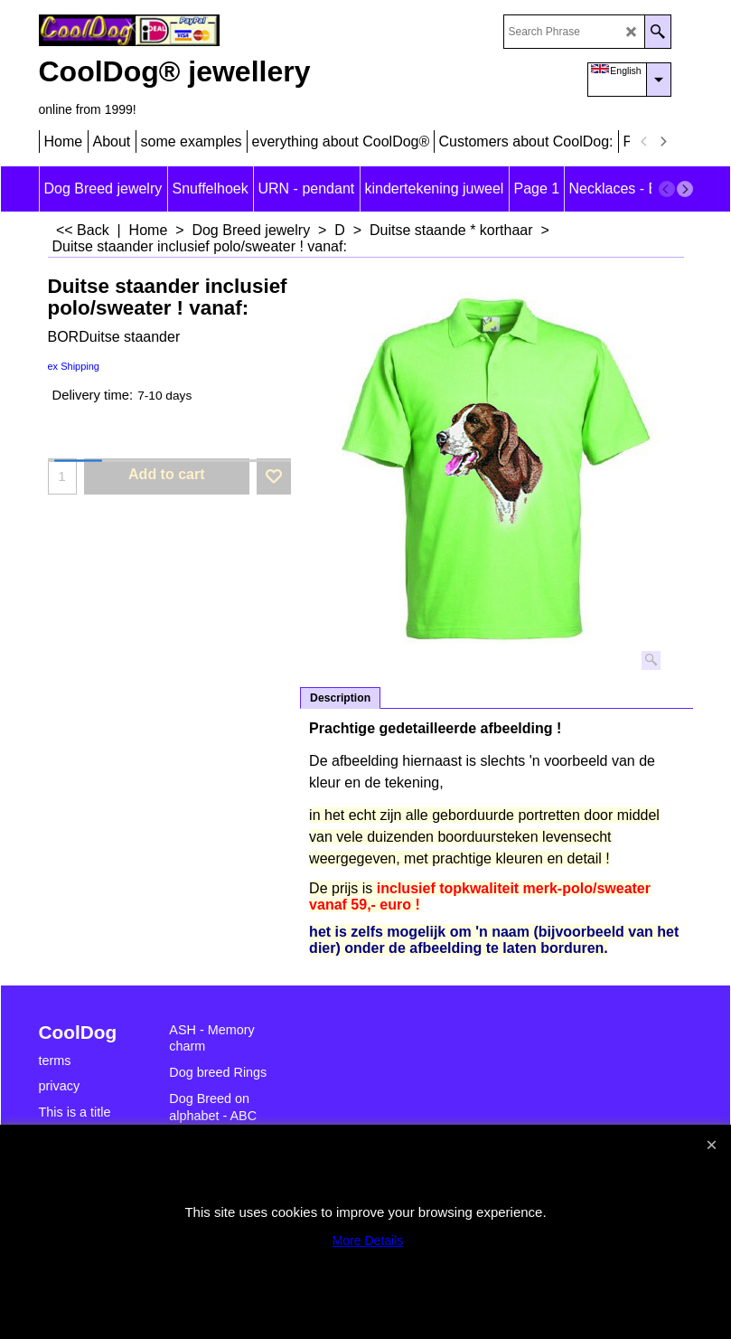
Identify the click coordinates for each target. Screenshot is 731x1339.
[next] (663, 142)
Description (340, 698)
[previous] (645, 142)
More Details (368, 1240)
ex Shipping (74, 366)
